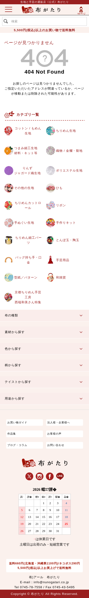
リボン (61, 205)
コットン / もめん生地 (28, 131)
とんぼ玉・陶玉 (67, 240)
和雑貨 (61, 277)
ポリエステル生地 (69, 170)
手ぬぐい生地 (24, 222)
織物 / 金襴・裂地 (69, 150)
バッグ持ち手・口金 (28, 260)
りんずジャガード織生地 (27, 170)
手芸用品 (62, 260)
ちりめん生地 (66, 130)
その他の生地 (24, 188)
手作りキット (66, 222)
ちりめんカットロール (28, 205)
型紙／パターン (25, 277)
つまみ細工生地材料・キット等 (25, 150)
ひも (59, 188)
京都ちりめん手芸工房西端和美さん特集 (28, 297)
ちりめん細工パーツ (28, 240)
